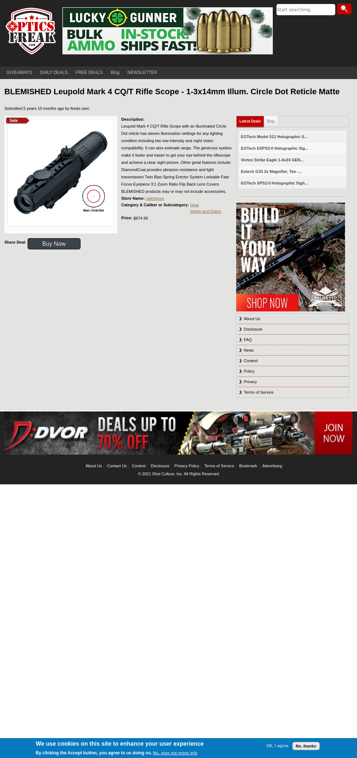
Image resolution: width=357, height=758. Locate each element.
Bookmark (248, 466)
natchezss (155, 198)
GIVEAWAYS (19, 72)
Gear (194, 205)
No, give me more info (175, 753)
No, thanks (306, 746)
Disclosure (253, 329)
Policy (249, 371)
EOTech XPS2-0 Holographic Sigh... (274, 183)
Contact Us (117, 466)
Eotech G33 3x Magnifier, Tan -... (271, 171)
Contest (251, 361)
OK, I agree (277, 745)
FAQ (248, 339)
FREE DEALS (89, 72)
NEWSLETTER (142, 72)
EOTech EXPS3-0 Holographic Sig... (274, 148)
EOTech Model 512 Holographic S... (274, 136)
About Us (252, 318)
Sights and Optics (205, 211)
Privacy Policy (187, 466)
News (249, 350)
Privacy (250, 382)
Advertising (272, 466)
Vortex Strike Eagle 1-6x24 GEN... (272, 160)
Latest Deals (250, 121)
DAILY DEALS (53, 72)
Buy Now (54, 244)
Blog (115, 72)
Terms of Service (259, 392)
